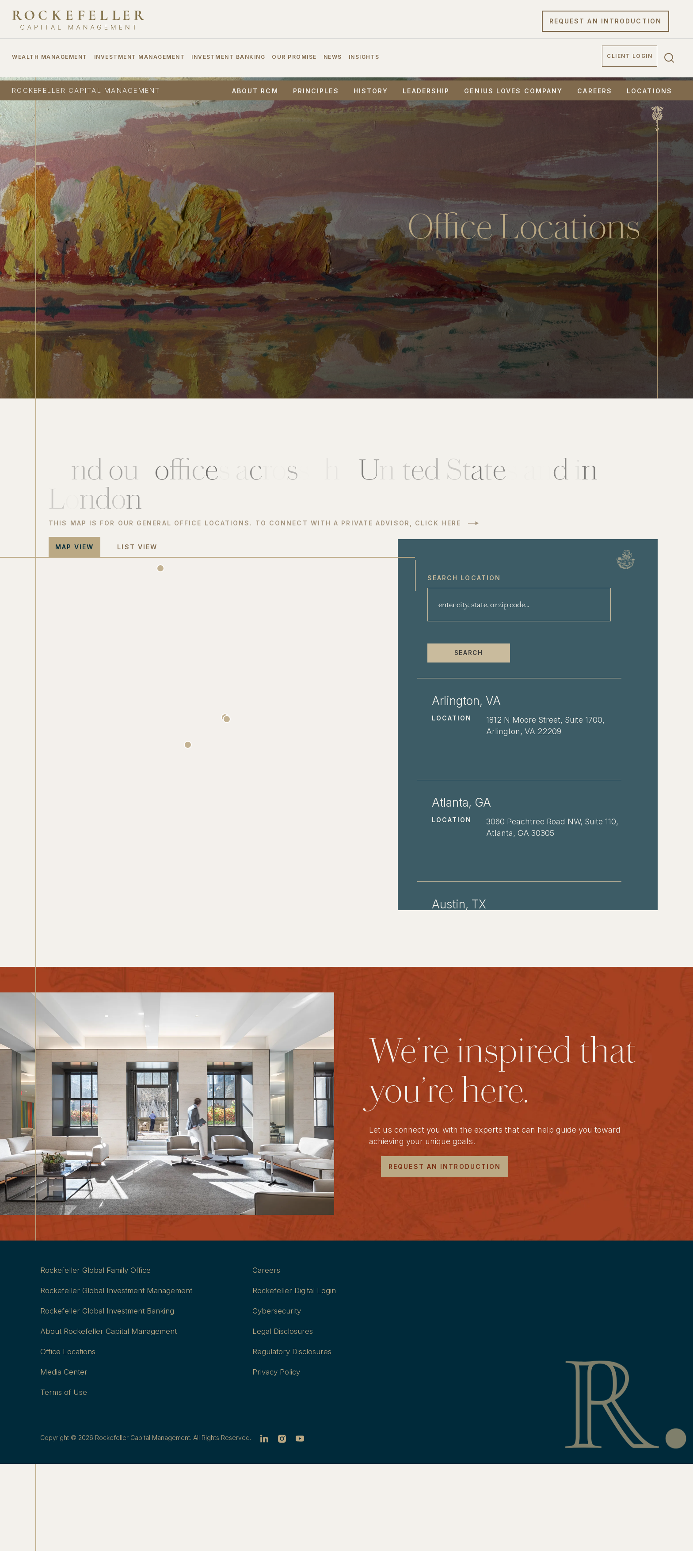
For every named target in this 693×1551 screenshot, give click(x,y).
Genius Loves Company (513, 91)
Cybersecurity (278, 1310)
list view (138, 547)
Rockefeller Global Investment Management (122, 1290)
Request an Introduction (605, 23)
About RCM (255, 91)
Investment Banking (228, 59)
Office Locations (69, 1351)
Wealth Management (50, 59)
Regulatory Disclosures (295, 1351)
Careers (594, 91)
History (371, 91)
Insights (364, 59)
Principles (316, 91)
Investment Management (139, 59)
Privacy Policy (277, 1371)
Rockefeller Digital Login (296, 1290)
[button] (207, 745)
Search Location (501, 575)
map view (74, 547)
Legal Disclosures (285, 1331)
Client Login (629, 58)
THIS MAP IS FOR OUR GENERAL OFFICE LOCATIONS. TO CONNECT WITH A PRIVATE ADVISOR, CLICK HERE (255, 523)
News (333, 59)
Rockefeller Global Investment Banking (112, 1310)
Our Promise (294, 59)
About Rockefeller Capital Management (113, 1331)
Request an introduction (444, 1166)
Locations (649, 91)
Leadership (426, 91)
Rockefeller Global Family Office (99, 1270)
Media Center (65, 1371)
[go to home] (78, 22)
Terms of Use (65, 1392)
